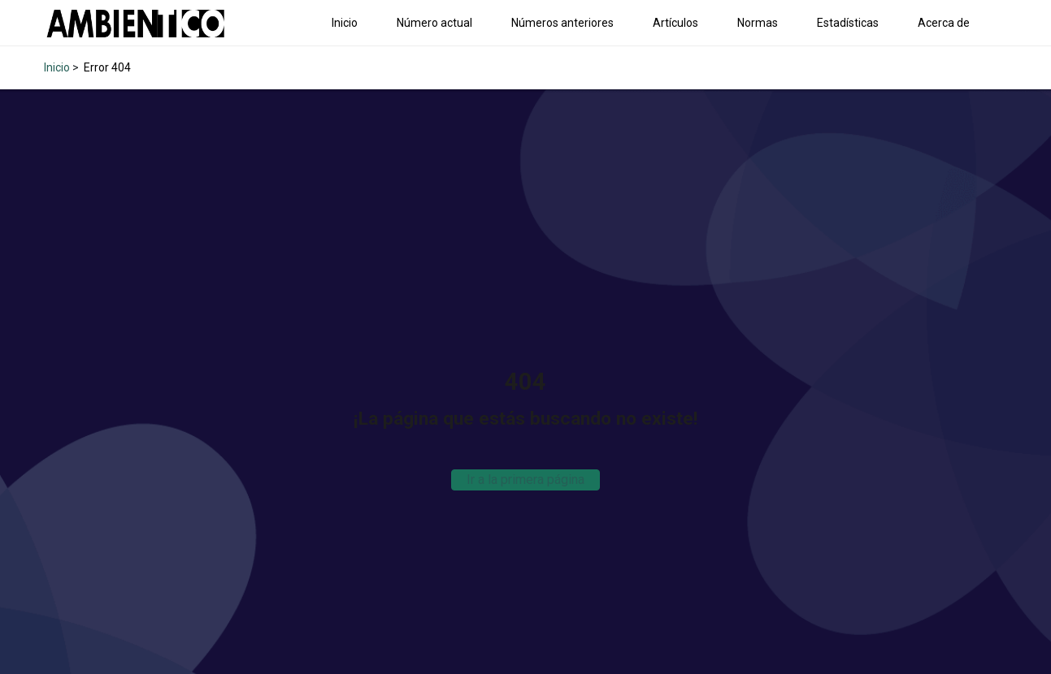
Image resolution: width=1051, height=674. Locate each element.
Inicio (345, 22)
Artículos (675, 22)
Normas (757, 22)
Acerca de (944, 22)
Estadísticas (848, 22)
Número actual (434, 22)
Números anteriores (562, 22)
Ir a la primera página (525, 479)
